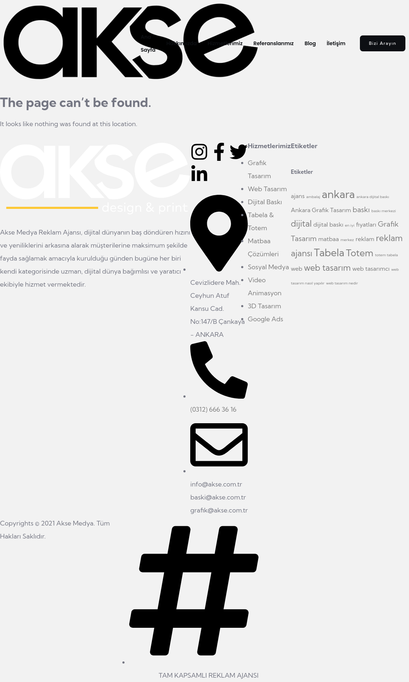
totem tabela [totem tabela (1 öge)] (386, 254)
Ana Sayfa (148, 43)
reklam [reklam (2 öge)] (365, 239)
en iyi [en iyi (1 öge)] (349, 225)
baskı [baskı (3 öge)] (361, 209)
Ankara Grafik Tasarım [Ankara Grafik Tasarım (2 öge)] (321, 210)
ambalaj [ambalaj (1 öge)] (313, 196)
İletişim (336, 43)
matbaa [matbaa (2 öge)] (328, 239)
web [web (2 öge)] (297, 268)
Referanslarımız (273, 43)
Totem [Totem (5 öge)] (359, 253)
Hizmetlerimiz (225, 43)
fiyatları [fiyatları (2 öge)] (366, 224)
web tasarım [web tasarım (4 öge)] (327, 267)
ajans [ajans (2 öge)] (298, 196)
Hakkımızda (181, 43)
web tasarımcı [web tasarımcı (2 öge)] (371, 268)
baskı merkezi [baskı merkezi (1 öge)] (383, 210)
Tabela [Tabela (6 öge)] (329, 252)
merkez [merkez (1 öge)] (347, 239)
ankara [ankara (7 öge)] (338, 194)
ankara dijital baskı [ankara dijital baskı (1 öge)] (372, 196)
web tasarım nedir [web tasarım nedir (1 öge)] (342, 283)
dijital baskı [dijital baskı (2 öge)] (328, 224)
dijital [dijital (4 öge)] (301, 223)
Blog (310, 43)
